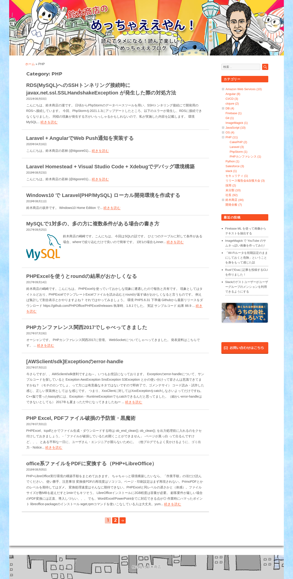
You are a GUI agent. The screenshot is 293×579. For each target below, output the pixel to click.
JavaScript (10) (235, 127)
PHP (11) (231, 137)
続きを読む (49, 122)
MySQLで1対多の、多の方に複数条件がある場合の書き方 (92, 224)
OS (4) (229, 132)
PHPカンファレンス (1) (245, 156)
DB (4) (229, 108)
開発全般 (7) (233, 204)
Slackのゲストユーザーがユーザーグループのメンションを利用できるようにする (246, 286)
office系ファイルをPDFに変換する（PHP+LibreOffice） (91, 463)
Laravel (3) (237, 147)
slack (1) (231, 171)
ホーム (30, 64)
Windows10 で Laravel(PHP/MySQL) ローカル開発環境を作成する (103, 195)
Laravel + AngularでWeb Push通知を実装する (80, 138)
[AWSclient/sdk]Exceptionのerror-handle (74, 361)
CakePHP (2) (238, 142)
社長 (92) (231, 195)
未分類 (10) (233, 190)
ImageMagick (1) (236, 123)
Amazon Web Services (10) (243, 89)
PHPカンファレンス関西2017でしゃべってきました (86, 327)
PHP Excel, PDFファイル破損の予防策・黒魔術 (81, 418)
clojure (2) (232, 103)
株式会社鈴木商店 (146, 567)
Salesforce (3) (234, 166)
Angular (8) (232, 94)
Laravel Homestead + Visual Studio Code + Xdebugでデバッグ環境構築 (110, 166)
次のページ (122, 520)
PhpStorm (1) (238, 151)
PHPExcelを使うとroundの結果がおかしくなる (81, 276)
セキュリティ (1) (236, 175)
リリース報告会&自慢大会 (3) (245, 180)
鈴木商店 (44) (234, 200)
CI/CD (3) (231, 98)
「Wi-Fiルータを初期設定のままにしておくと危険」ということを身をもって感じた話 (246, 257)
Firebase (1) (233, 113)
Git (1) (229, 118)
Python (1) (232, 161)
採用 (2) (230, 185)
